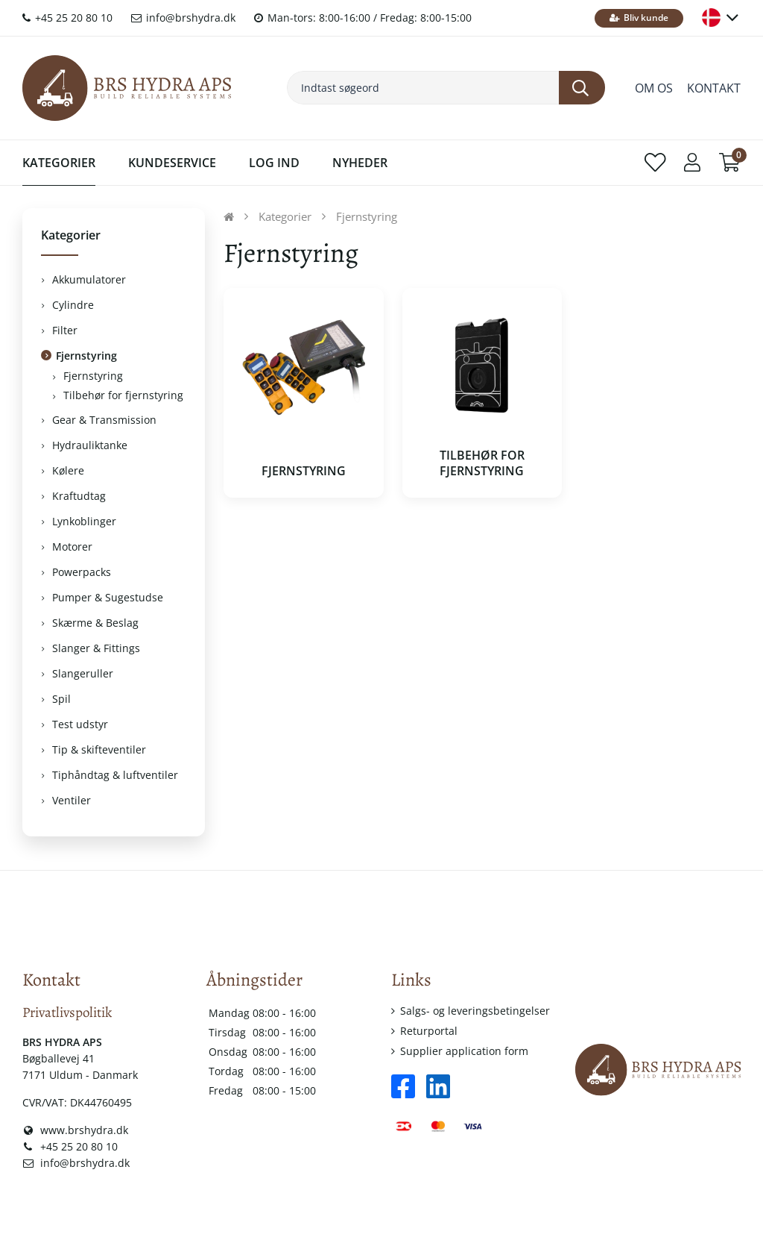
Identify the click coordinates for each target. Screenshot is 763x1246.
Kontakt (714, 88)
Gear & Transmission (104, 420)
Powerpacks (81, 572)
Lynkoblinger (84, 521)
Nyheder (359, 162)
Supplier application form (464, 1051)
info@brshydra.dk (183, 17)
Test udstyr (80, 724)
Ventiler (71, 800)
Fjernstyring (86, 355)
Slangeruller (82, 673)
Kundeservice (172, 162)
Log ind (274, 162)
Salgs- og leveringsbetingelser (475, 1011)
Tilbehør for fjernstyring (123, 395)
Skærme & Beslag (95, 623)
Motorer (72, 546)
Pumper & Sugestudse (107, 597)
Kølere (68, 470)
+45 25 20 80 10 (67, 17)
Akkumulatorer (89, 279)
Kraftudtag (79, 496)
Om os (654, 88)
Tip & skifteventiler (99, 749)
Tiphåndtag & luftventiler (115, 775)
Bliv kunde (639, 17)
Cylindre (73, 305)
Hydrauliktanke (89, 445)
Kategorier (58, 162)
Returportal (429, 1031)
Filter (64, 330)
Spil (61, 699)
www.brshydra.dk (75, 1130)
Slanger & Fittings (96, 648)
